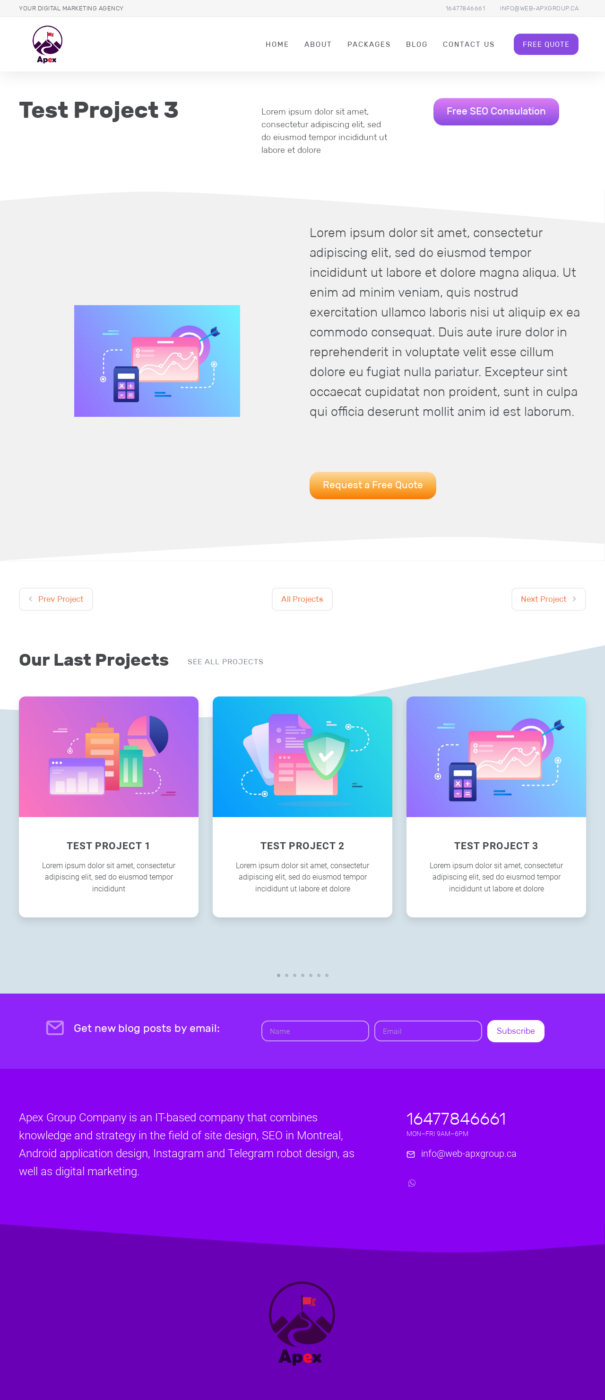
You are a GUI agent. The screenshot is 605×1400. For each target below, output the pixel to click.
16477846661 (465, 8)
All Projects (302, 599)
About (318, 44)
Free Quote (546, 44)
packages (369, 44)
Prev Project (56, 599)
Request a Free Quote (373, 485)
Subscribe (516, 1031)
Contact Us (469, 44)
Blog (417, 44)
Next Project (549, 599)
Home (277, 44)
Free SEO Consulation (496, 111)
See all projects (226, 661)
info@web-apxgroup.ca (539, 8)
